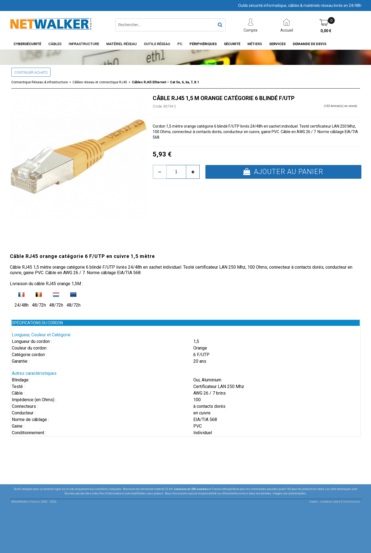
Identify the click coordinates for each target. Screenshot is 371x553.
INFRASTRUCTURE (84, 44)
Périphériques (203, 44)
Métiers (254, 44)
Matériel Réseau (121, 44)
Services (277, 44)
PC (179, 44)
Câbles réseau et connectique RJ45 (99, 82)
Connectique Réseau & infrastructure (39, 82)
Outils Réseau (157, 44)
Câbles (55, 44)
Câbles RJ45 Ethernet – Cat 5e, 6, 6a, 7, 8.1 (165, 82)
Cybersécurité (27, 44)
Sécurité (232, 44)
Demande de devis (309, 44)
